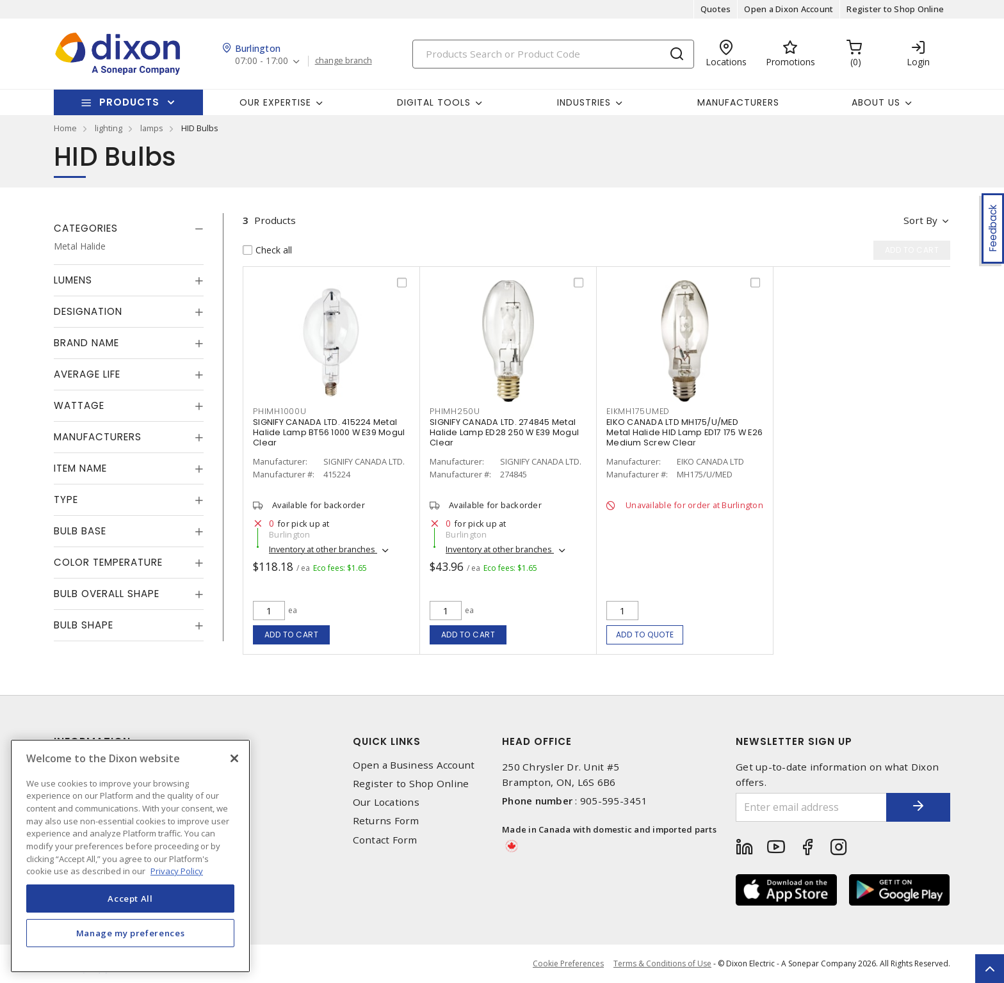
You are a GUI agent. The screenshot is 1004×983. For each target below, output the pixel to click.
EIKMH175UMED (638, 411)
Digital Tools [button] (434, 102)
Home (65, 128)
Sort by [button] (920, 220)
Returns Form (386, 821)
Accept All (130, 898)
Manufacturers (738, 102)
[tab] (129, 228)
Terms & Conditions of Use (662, 963)
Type (66, 499)
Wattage (79, 405)
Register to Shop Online (895, 9)
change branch (343, 61)
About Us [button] (876, 102)
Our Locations (386, 802)
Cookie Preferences (568, 964)
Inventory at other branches (323, 549)
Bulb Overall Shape (106, 593)
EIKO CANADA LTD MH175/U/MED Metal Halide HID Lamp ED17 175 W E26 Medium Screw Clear (684, 432)
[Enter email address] (811, 807)
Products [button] (129, 102)
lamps (151, 128)
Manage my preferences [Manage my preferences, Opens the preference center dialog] (130, 933)
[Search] (553, 54)
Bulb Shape (83, 625)
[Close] (234, 758)
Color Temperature (108, 562)
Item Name (80, 468)
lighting (108, 128)
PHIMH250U (455, 411)
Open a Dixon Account (788, 9)
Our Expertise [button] (275, 102)
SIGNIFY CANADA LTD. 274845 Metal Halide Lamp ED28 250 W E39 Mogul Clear (504, 432)
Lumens (73, 280)
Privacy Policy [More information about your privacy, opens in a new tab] (176, 871)
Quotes (715, 9)
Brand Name (86, 342)
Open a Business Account (414, 765)
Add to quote (645, 634)
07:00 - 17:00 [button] (261, 61)
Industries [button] (584, 102)
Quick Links (387, 741)
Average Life (87, 374)
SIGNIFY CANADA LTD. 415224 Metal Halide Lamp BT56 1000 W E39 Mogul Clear (329, 432)
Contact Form (385, 840)
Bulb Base (80, 531)
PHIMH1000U (280, 411)
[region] (130, 856)
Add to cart (291, 634)
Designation (88, 311)
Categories (86, 228)
